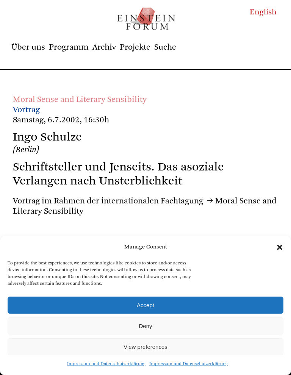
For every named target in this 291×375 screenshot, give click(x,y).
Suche (165, 47)
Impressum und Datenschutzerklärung (106, 364)
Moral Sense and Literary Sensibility (80, 99)
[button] (279, 247)
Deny (145, 326)
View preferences (145, 347)
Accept (145, 305)
